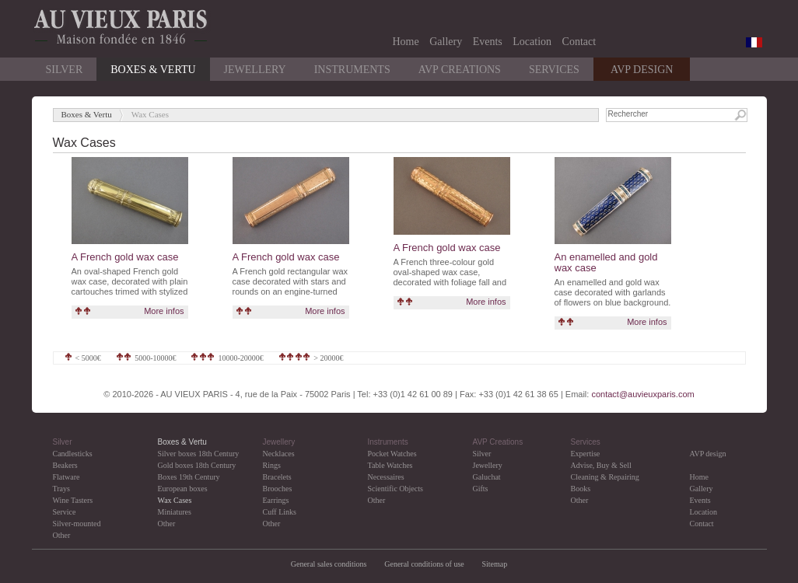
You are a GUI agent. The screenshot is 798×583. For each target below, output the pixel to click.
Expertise (585, 453)
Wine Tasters (73, 500)
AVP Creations (459, 69)
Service (64, 512)
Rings (272, 465)
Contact (579, 41)
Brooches (277, 488)
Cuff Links (279, 512)
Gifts (480, 488)
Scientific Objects (395, 488)
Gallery (445, 41)
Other (62, 535)
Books (581, 488)
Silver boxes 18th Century (199, 453)
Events (487, 41)
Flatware (66, 477)
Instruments (352, 69)
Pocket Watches (392, 453)
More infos (164, 311)
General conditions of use (424, 564)
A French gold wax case (125, 257)
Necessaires (386, 477)
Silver (64, 69)
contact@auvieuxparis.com (642, 394)
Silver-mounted (77, 523)
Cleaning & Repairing (605, 477)
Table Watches (390, 465)
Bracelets (277, 477)
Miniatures (174, 512)
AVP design (708, 453)
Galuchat (487, 477)
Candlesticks (73, 453)
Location (532, 41)
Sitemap (494, 564)
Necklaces (279, 453)
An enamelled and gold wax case (606, 262)
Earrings (276, 500)
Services (554, 69)
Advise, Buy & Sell (601, 465)
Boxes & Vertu (152, 69)
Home (406, 41)
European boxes (183, 488)
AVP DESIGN (642, 69)
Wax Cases (175, 500)
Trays (61, 488)
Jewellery (255, 69)
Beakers (65, 465)
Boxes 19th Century (189, 477)
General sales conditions (329, 564)
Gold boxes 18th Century (197, 465)
